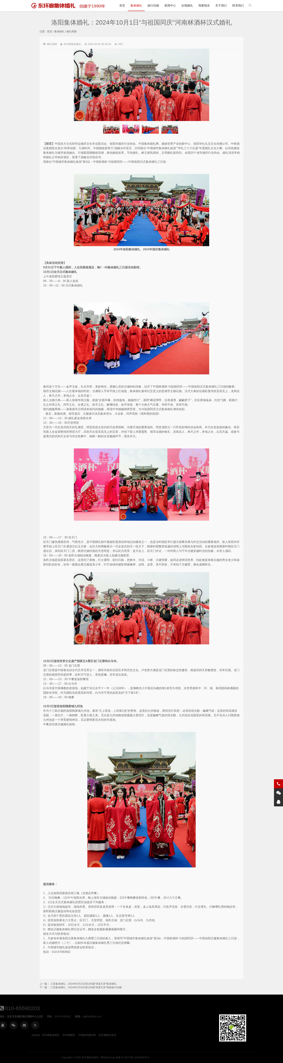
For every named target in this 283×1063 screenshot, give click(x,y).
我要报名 (204, 5)
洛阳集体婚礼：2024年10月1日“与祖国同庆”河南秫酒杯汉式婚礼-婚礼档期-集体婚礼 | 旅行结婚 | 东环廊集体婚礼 (70, 5)
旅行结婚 (153, 5)
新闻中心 (170, 5)
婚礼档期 (71, 31)
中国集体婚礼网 (87, 1035)
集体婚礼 (136, 5)
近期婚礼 (187, 5)
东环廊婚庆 (68, 1035)
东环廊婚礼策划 (107, 1035)
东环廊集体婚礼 (51, 1035)
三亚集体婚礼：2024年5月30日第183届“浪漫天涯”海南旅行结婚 (86, 987)
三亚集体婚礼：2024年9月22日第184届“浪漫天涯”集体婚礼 (83, 983)
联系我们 (238, 5)
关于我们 (221, 5)
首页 (122, 5)
